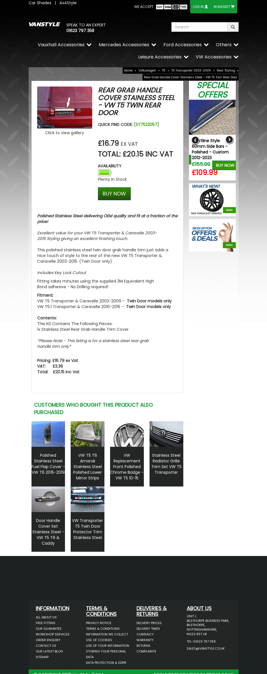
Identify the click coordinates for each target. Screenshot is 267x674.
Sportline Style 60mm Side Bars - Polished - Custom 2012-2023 (210, 149)
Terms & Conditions (103, 628)
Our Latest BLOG (49, 651)
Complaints (146, 651)
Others (224, 44)
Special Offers (212, 90)
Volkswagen (147, 70)
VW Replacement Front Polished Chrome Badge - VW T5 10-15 (127, 466)
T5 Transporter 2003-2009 (191, 70)
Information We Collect (107, 634)
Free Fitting (45, 623)
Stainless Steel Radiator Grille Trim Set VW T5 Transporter (166, 463)
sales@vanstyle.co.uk (206, 648)
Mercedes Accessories (124, 44)
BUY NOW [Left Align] (114, 193)
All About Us (46, 617)
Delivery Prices (149, 623)
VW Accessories (214, 57)
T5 (163, 70)
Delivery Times (148, 628)
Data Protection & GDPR (106, 662)
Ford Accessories (182, 44)
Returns (143, 645)
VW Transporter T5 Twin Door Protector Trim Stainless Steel (87, 529)
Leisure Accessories (160, 57)
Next (229, 140)
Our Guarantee (49, 628)
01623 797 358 (80, 30)
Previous (195, 140)
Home (128, 70)
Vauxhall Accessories (61, 44)
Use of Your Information (107, 645)
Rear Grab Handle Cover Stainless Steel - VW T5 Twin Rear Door (190, 77)
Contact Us (46, 645)
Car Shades (40, 3)
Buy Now (225, 165)
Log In (198, 6)
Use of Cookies (99, 640)
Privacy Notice (99, 623)
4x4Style (68, 3)
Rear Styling (226, 70)
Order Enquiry (48, 640)
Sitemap (42, 657)
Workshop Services (53, 634)
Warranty (145, 640)
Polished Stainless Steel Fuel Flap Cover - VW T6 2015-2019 (48, 463)
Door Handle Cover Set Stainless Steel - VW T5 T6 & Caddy (48, 532)
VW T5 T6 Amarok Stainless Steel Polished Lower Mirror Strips (87, 466)
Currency (145, 634)
